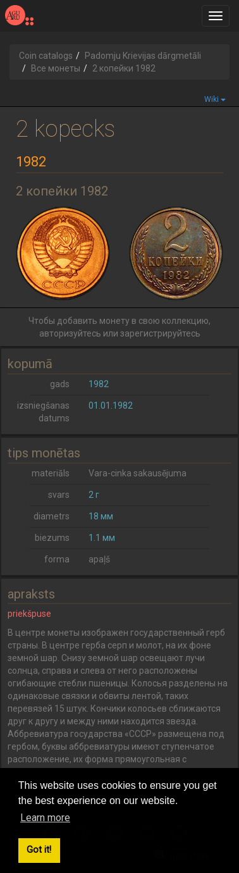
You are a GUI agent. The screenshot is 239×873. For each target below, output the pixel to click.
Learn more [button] (45, 818)
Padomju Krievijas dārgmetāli (143, 56)
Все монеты (55, 68)
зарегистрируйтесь (160, 333)
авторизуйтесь (70, 333)
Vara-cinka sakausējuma (138, 473)
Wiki (215, 99)
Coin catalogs (46, 56)
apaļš (99, 559)
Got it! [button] (39, 850)
